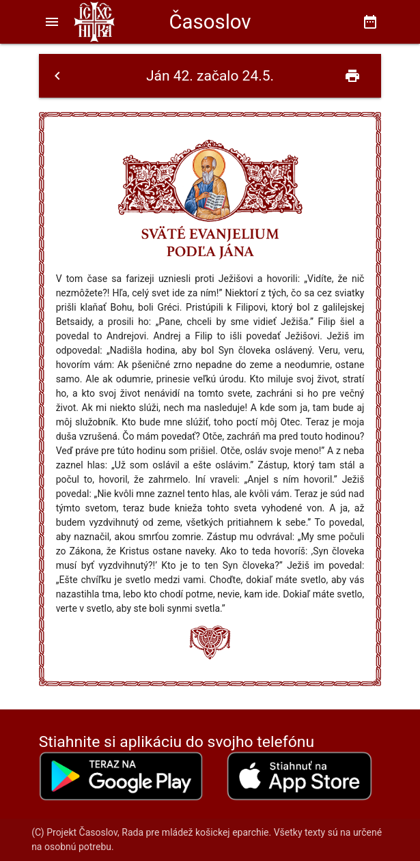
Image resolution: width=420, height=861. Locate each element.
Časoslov (210, 21)
